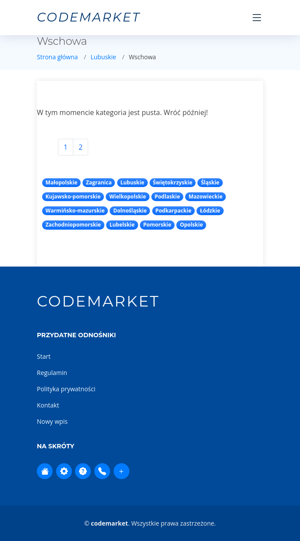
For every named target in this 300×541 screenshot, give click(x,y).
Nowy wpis (52, 421)
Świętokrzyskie (173, 182)
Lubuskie (103, 57)
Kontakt (48, 405)
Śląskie (210, 182)
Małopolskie (62, 182)
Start (43, 356)
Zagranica (99, 182)
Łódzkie (210, 210)
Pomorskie (157, 224)
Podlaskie (167, 196)
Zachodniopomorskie (73, 224)
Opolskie (191, 224)
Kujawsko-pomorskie (73, 196)
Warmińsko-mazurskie (75, 210)
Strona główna (57, 57)
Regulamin (52, 372)
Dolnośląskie (129, 210)
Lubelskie (122, 224)
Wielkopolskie (127, 196)
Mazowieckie (205, 196)
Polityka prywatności (66, 389)
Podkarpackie (173, 210)
